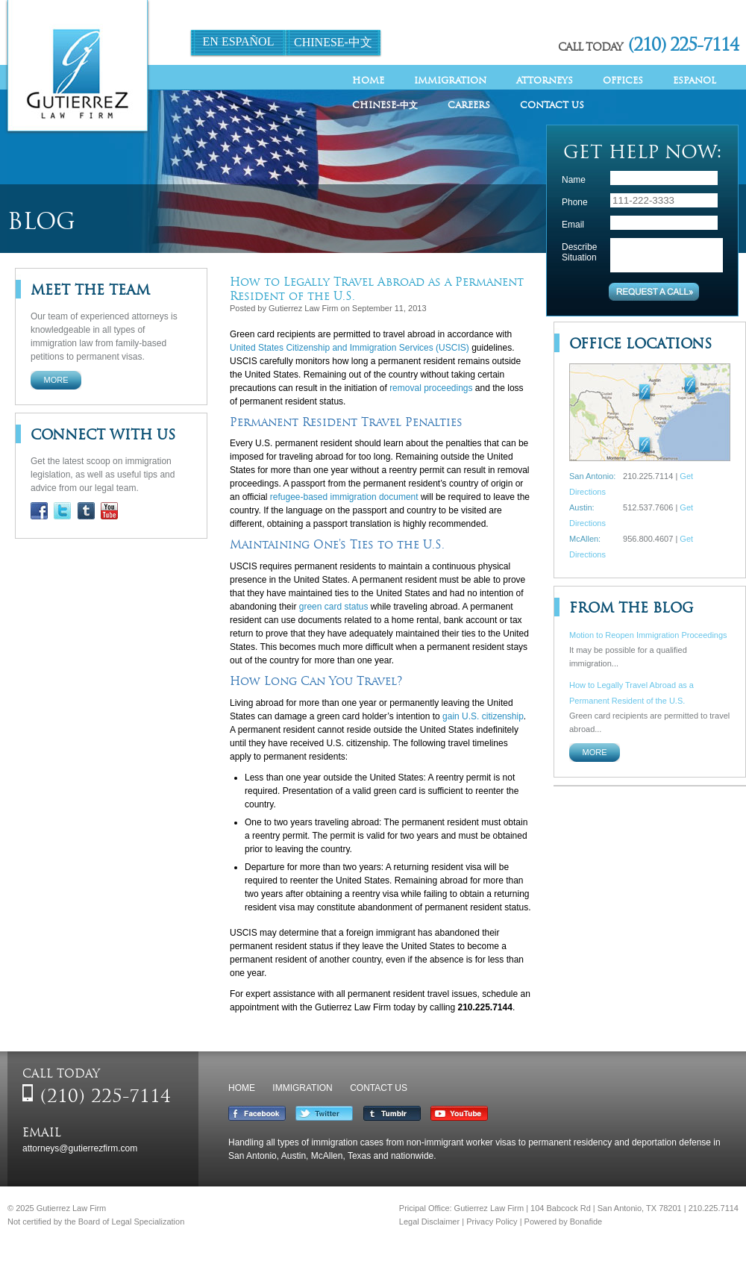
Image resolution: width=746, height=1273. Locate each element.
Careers (469, 104)
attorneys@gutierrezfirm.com (79, 1148)
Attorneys (544, 80)
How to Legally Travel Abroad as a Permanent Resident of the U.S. (377, 289)
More (56, 379)
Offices (623, 80)
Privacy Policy (491, 1221)
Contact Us (552, 104)
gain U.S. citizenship (483, 716)
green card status (334, 606)
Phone (575, 202)
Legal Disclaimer (429, 1221)
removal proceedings (430, 388)
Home (368, 80)
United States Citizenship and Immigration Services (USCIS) (349, 348)
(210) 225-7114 (683, 44)
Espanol (694, 80)
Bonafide (586, 1221)
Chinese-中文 (333, 42)
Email (573, 224)
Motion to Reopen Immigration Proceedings (648, 635)
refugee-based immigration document (344, 497)
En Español (239, 41)
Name (574, 180)
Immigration (450, 80)
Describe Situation (579, 252)
